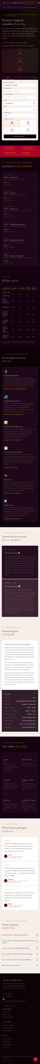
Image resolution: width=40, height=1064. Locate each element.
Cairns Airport (7, 1031)
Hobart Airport (7, 1014)
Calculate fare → (20, 136)
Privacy (5, 1060)
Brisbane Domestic (8, 1025)
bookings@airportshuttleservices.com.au (14, 1001)
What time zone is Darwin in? (20, 965)
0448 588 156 (8, 994)
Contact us (6, 1047)
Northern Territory (18, 7)
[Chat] (35, 1059)
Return (20, 77)
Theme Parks (6, 1041)
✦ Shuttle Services (14, 3)
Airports (10, 7)
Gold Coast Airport (8, 1028)
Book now (31, 3)
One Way (8, 77)
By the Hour (32, 77)
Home (4, 7)
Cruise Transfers (7, 1039)
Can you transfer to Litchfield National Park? (20, 948)
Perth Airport (6, 1012)
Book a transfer (7, 1044)
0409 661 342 (8, 996)
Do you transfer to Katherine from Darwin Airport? (20, 954)
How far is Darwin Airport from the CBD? (20, 935)
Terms (10, 1060)
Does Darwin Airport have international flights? (20, 960)
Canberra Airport (8, 1017)
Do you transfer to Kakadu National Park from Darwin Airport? (20, 942)
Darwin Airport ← (8, 1009)
